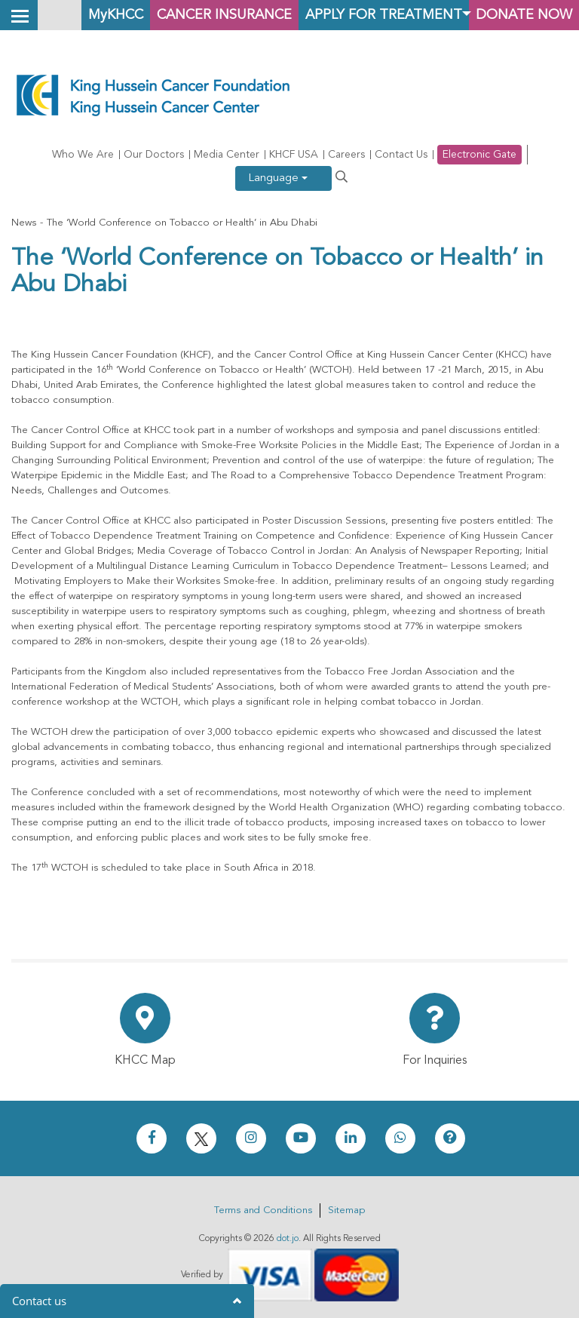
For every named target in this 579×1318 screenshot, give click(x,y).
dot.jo (288, 1238)
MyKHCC (101, 15)
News (23, 223)
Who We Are (83, 154)
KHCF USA (293, 154)
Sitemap (346, 1210)
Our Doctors (154, 154)
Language (278, 178)
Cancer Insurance (215, 15)
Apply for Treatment (379, 15)
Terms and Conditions (263, 1210)
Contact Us (401, 154)
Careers (346, 154)
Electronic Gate (479, 154)
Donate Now (522, 15)
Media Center (226, 154)
